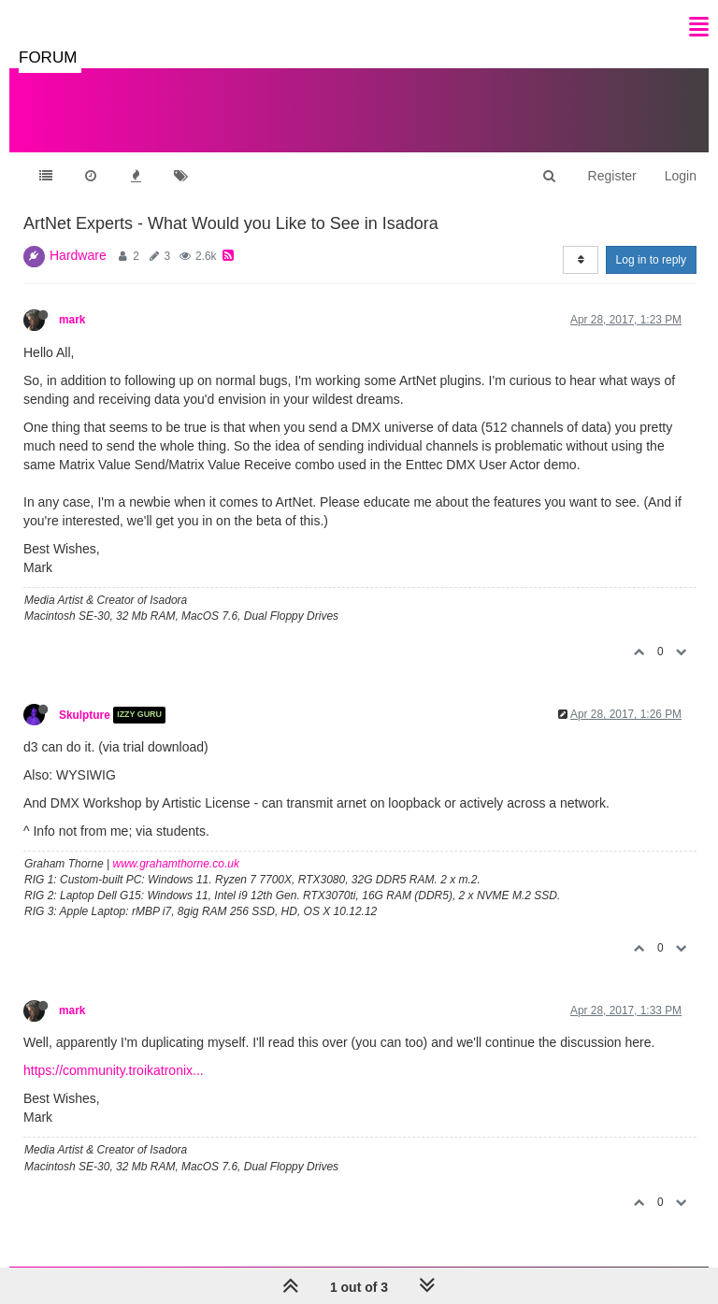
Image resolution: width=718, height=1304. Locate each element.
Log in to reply (651, 259)
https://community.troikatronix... (113, 1070)
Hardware (78, 255)
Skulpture (84, 715)
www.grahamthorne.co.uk (176, 863)
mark (72, 319)
